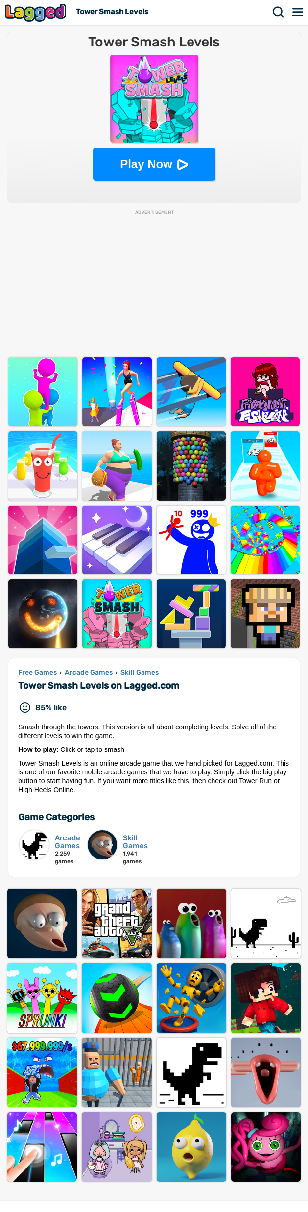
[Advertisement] (154, 284)
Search (278, 12)
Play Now (146, 164)
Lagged (37, 12)
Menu (298, 12)
